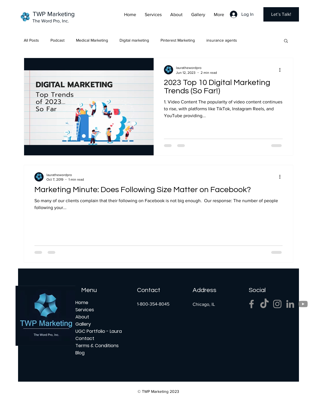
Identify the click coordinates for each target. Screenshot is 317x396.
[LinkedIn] (290, 304)
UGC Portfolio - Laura (95, 331)
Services (84, 309)
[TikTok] (264, 304)
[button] (286, 41)
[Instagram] (277, 304)
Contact (84, 338)
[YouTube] (303, 304)
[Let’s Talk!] (281, 14)
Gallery (83, 324)
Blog (80, 352)
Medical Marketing (92, 40)
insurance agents (221, 40)
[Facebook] (251, 304)
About (82, 317)
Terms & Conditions (95, 345)
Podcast (57, 40)
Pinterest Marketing (178, 40)
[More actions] (281, 69)
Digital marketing (134, 40)
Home (81, 302)
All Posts (31, 40)
